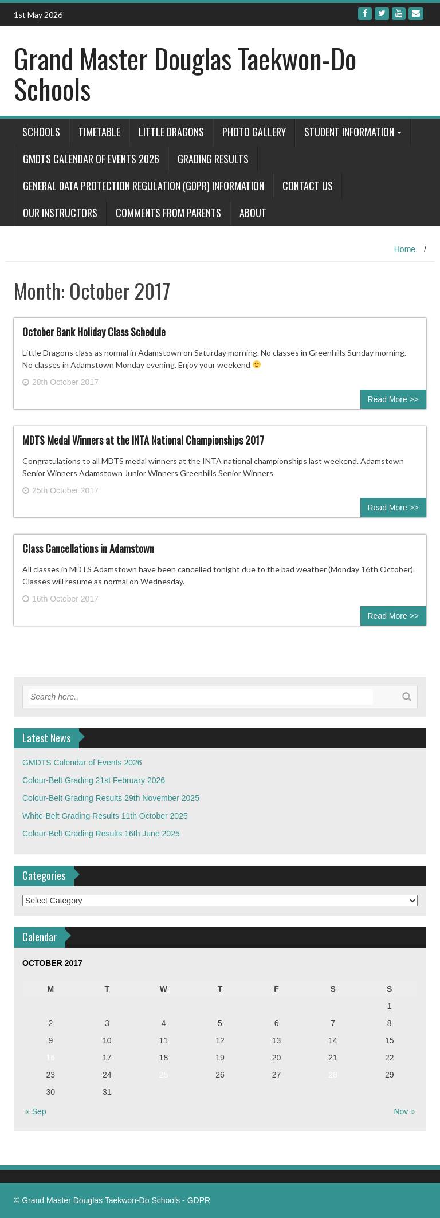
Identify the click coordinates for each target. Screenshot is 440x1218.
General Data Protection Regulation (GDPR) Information (143, 185)
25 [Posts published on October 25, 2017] (163, 1074)
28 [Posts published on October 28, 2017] (332, 1074)
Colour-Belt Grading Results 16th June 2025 (101, 833)
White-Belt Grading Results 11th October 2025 (105, 815)
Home (404, 249)
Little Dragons (171, 131)
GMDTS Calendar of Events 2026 (91, 158)
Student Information (349, 131)
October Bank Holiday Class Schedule (94, 331)
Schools (41, 131)
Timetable (99, 131)
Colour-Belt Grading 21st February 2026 (93, 780)
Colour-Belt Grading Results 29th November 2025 (110, 798)
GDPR (198, 1200)
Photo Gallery (254, 131)
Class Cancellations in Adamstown (88, 548)
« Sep (35, 1111)
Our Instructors (60, 212)
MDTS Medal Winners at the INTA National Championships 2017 (143, 440)
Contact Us (307, 185)
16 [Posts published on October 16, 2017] (50, 1057)
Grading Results (213, 158)
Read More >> (393, 399)
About (252, 212)
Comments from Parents (168, 212)
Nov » (404, 1111)
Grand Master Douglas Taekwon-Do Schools (185, 73)
